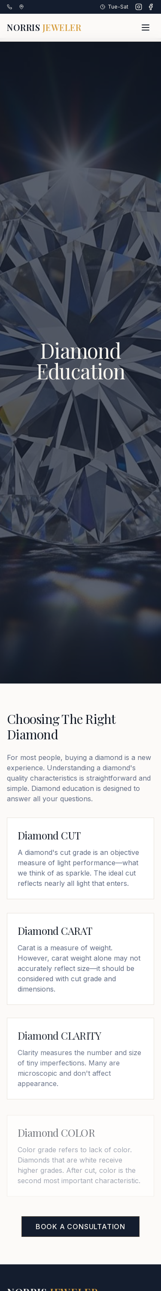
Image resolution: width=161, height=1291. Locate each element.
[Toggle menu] (145, 27)
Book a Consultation (80, 1226)
